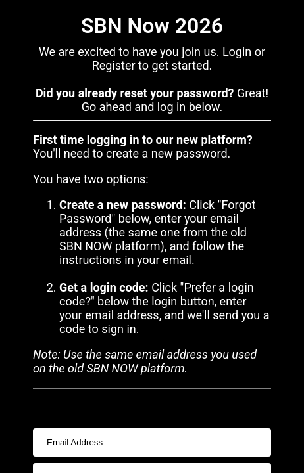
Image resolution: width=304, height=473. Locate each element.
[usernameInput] (152, 442)
